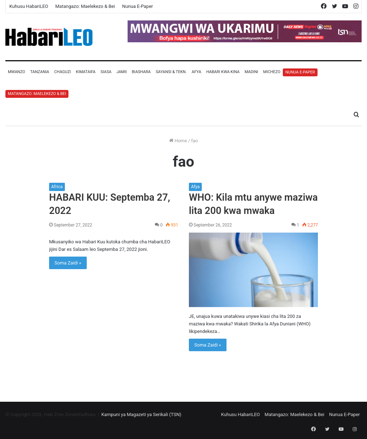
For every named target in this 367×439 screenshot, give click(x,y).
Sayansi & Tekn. (171, 72)
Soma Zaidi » (67, 263)
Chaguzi (62, 72)
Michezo (271, 72)
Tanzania (39, 72)
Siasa (105, 72)
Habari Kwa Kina (222, 72)
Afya (196, 72)
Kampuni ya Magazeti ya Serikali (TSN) (141, 414)
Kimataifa (86, 72)
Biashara (141, 72)
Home (178, 140)
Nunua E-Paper (137, 6)
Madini (251, 72)
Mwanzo (16, 72)
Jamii (121, 72)
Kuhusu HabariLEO (28, 6)
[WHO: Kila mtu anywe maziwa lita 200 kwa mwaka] (253, 270)
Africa (57, 186)
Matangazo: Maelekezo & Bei (85, 6)
